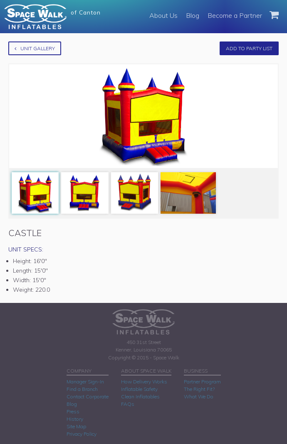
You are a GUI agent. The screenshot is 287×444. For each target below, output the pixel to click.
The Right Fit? (199, 389)
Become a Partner (235, 15)
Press (73, 411)
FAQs (127, 404)
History (75, 419)
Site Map (76, 426)
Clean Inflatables (140, 396)
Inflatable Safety (139, 389)
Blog (192, 15)
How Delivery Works (144, 381)
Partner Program (202, 381)
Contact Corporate (88, 396)
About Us (163, 15)
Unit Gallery (35, 48)
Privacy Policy (81, 434)
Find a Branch (82, 389)
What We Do (198, 396)
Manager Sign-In (85, 381)
